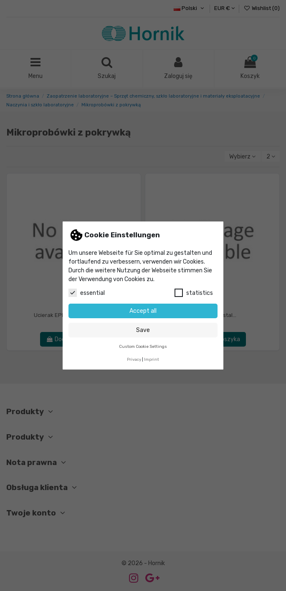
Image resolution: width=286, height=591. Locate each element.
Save (143, 330)
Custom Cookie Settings (143, 346)
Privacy (134, 359)
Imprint (151, 359)
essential (86, 293)
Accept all (143, 310)
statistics (194, 293)
